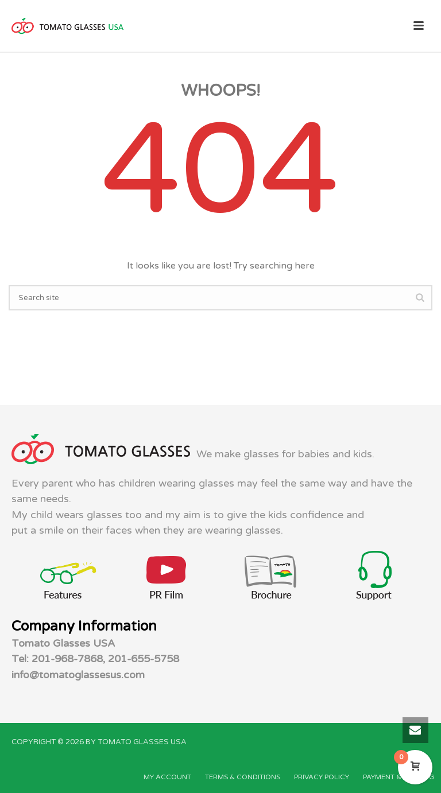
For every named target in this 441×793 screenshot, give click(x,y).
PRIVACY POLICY (321, 777)
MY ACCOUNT (167, 777)
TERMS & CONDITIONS (242, 777)
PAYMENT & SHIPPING (398, 777)
